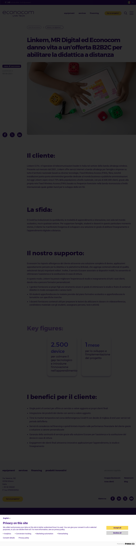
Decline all (117, 533)
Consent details (9, 538)
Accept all (117, 528)
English (7, 518)
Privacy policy (24, 538)
